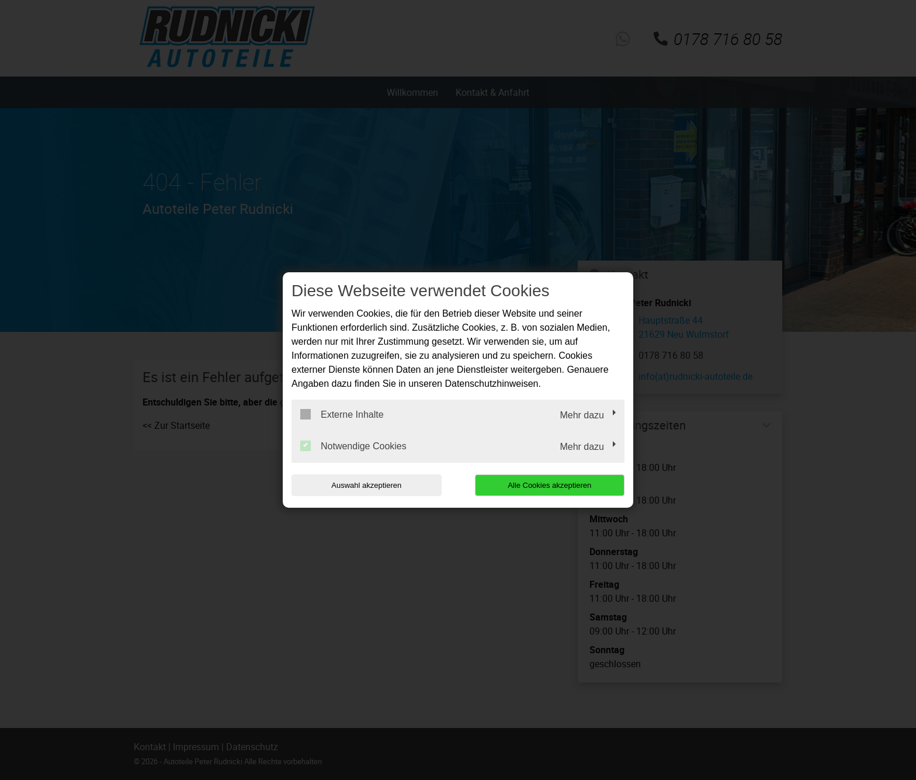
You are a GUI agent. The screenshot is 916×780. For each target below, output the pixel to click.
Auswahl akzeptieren (366, 485)
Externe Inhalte (342, 414)
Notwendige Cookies (353, 446)
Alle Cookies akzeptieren (549, 485)
